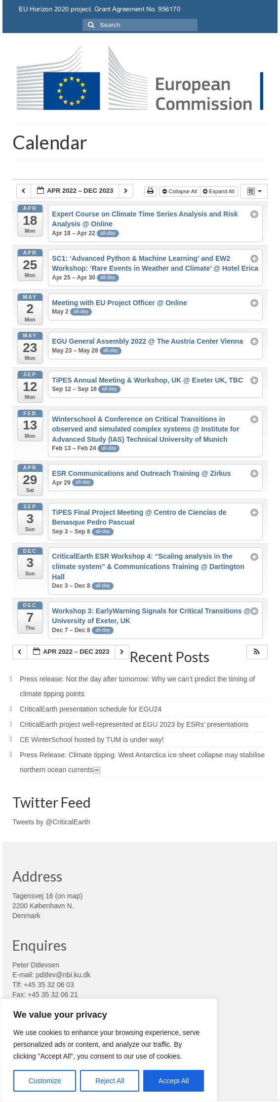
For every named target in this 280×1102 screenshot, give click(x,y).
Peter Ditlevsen (35, 965)
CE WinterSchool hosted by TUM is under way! (92, 740)
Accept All (174, 1081)
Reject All (109, 1081)
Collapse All (180, 191)
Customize (45, 1081)
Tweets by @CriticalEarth (51, 822)
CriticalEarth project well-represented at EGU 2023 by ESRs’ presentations (134, 724)
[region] (108, 1050)
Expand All (219, 191)
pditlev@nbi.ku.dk (63, 975)
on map (68, 896)
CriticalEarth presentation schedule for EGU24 (90, 709)
